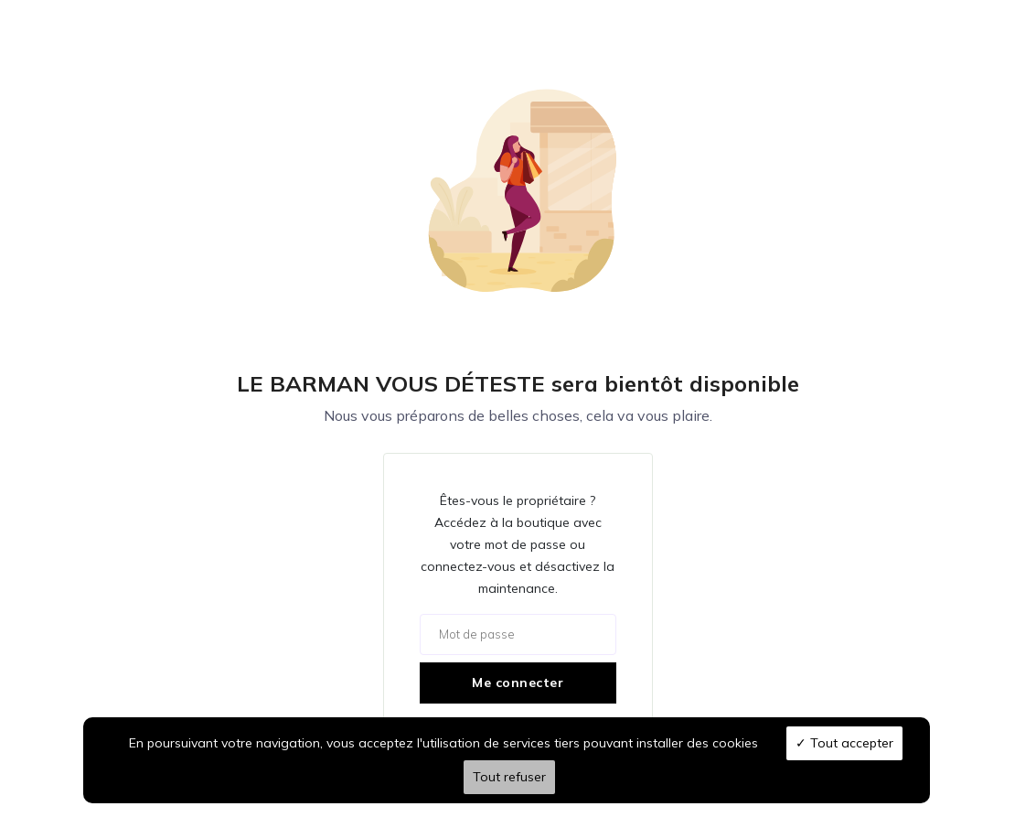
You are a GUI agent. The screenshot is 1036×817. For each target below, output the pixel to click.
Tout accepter (844, 743)
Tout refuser (509, 777)
